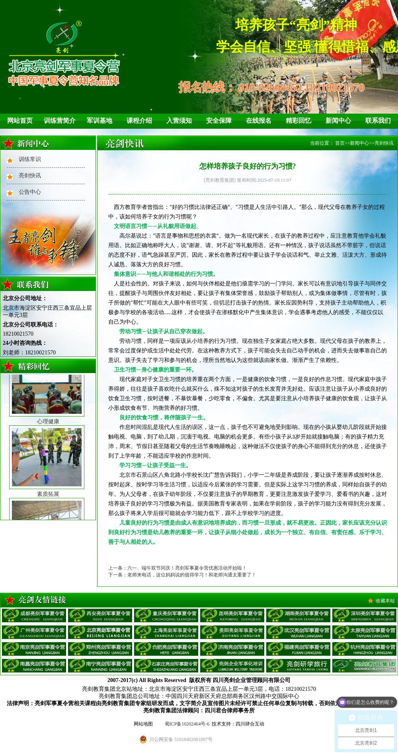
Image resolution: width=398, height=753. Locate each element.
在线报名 (258, 120)
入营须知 (179, 120)
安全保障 (219, 120)
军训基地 (99, 120)
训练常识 (30, 159)
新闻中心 (338, 120)
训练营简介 (60, 120)
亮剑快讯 (30, 176)
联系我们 (378, 120)
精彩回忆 (298, 120)
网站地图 (143, 724)
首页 (340, 143)
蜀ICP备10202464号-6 (187, 724)
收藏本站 (385, 601)
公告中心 (30, 192)
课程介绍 (139, 120)
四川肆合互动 (250, 724)
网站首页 (20, 120)
